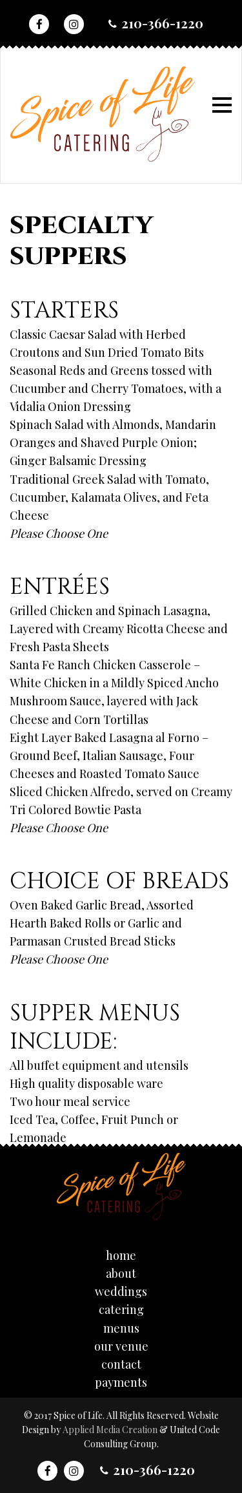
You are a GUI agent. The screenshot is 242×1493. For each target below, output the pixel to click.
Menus (121, 1328)
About (121, 1273)
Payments (121, 1382)
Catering (121, 1309)
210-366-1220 (162, 23)
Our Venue (121, 1346)
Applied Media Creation (111, 1429)
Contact (121, 1364)
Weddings (121, 1291)
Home (121, 1255)
